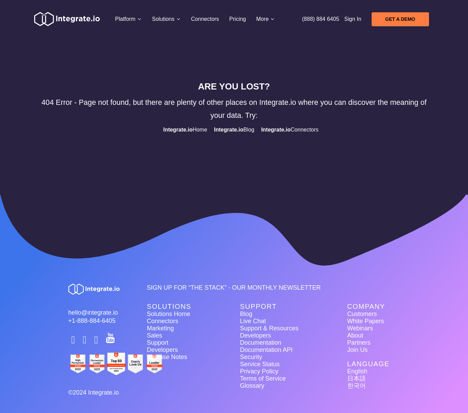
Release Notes (167, 357)
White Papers (365, 321)
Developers (162, 349)
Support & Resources (269, 328)
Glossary (252, 385)
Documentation (260, 342)
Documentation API (266, 349)
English (357, 371)
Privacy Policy (259, 371)
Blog (234, 130)
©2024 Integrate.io (93, 392)
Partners (359, 342)
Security (251, 357)
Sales (154, 335)
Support (158, 342)
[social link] (74, 340)
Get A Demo (400, 19)
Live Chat (253, 321)
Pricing (237, 19)
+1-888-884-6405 (92, 320)
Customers (362, 314)
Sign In (352, 19)
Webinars (360, 328)
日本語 (356, 378)
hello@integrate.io (93, 312)
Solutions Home (168, 314)
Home (185, 130)
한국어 (356, 385)
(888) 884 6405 (320, 19)
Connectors (205, 19)
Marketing (160, 328)
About (355, 335)
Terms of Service (263, 378)
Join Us (357, 349)
